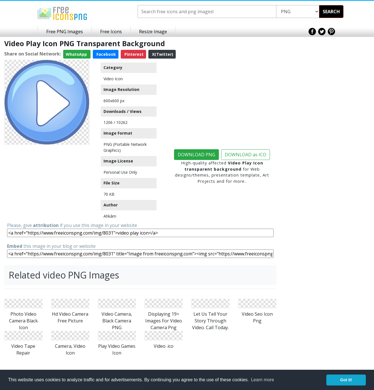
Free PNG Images (64, 31)
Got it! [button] (346, 380)
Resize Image (153, 31)
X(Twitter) (162, 54)
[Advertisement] (46, 182)
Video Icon (113, 78)
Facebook (105, 54)
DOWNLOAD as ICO (245, 154)
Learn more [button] (262, 379)
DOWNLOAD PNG (196, 154)
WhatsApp (77, 54)
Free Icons (111, 31)
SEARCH (331, 11)
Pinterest (133, 54)
